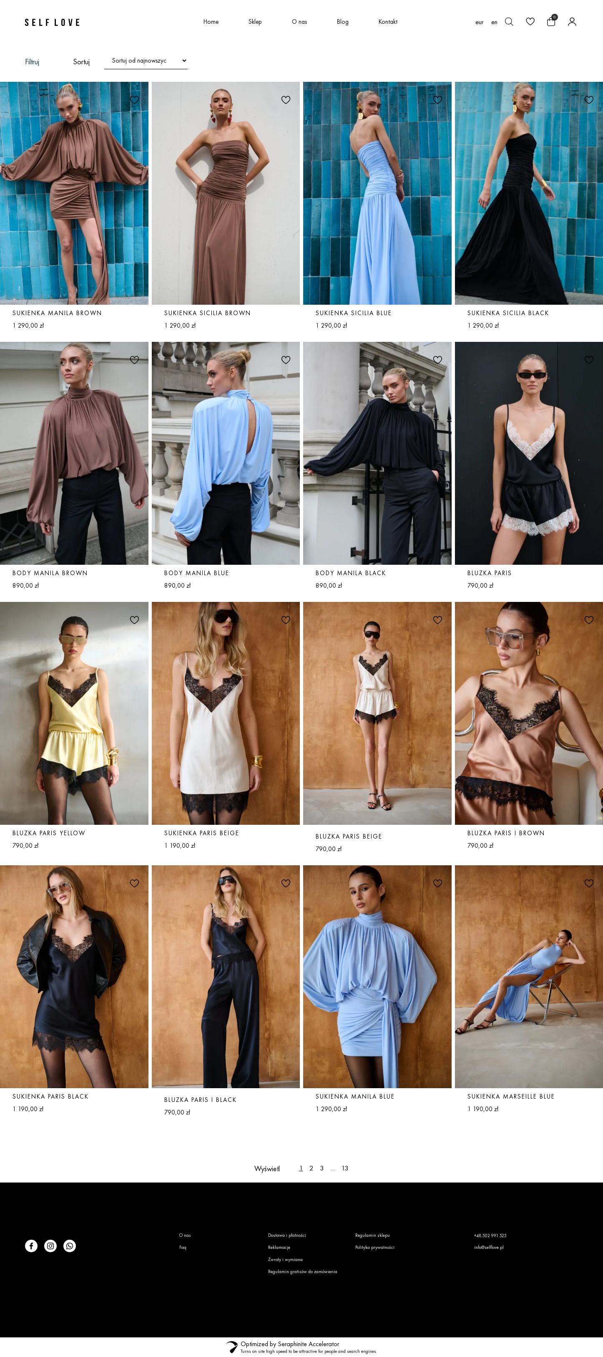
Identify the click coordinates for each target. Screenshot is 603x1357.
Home (211, 21)
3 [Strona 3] (322, 1168)
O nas (299, 21)
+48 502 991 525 (490, 1235)
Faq (182, 1247)
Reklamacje (279, 1247)
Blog (343, 21)
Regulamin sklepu (372, 1235)
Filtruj (32, 61)
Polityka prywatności (374, 1247)
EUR (479, 21)
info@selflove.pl (489, 1247)
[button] (133, 99)
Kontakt (388, 21)
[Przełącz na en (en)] (494, 21)
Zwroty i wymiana (285, 1259)
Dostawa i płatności (287, 1235)
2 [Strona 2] (311, 1168)
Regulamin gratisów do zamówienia (302, 1271)
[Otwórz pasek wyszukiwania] (509, 22)
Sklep (255, 21)
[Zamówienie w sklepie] (146, 60)
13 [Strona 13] (345, 1168)
